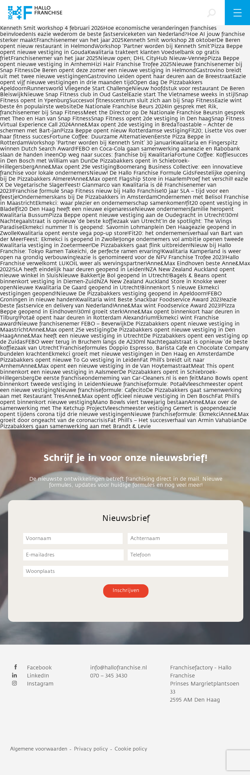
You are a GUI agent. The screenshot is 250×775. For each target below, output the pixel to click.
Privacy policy (91, 749)
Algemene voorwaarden (38, 749)
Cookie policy (131, 749)
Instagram (31, 684)
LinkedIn (29, 676)
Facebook (31, 668)
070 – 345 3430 (108, 676)
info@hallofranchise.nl (118, 668)
